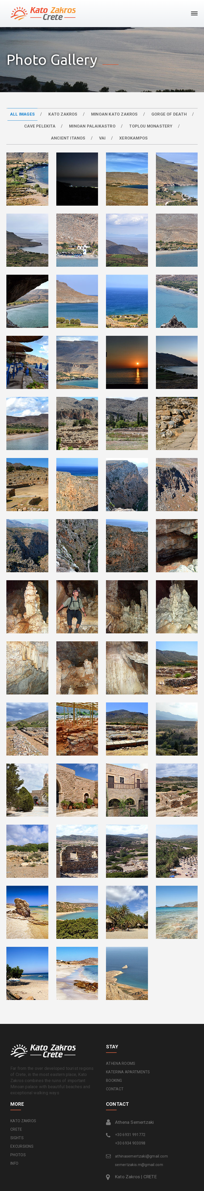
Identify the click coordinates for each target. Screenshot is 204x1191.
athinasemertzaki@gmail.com (141, 1156)
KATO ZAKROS (23, 1121)
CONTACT (115, 1089)
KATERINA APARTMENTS (128, 1072)
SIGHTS (17, 1138)
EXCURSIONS (21, 1146)
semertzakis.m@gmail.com (139, 1165)
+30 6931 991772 (130, 1135)
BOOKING (114, 1080)
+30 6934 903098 (130, 1143)
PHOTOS (18, 1155)
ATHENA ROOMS (120, 1063)
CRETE (16, 1129)
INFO (14, 1163)
